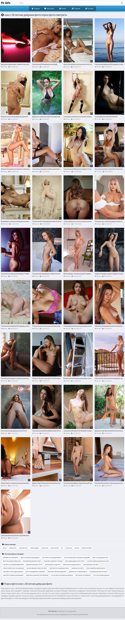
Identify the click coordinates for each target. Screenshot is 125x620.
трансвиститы (23, 548)
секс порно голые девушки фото (51, 557)
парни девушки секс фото (91, 564)
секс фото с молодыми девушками (13, 564)
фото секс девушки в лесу (100, 557)
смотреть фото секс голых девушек (13, 568)
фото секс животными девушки (30, 557)
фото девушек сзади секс (52, 564)
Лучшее (89, 8)
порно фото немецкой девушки (56, 571)
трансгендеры (34, 548)
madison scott (12, 548)
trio (62, 548)
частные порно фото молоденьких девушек (77, 557)
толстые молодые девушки (101, 575)
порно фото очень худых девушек (13, 571)
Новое (62, 8)
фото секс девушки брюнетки (11, 561)
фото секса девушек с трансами (35, 571)
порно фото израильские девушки (13, 575)
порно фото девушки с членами (53, 561)
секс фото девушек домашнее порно (98, 561)
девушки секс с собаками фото (78, 571)
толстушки (69, 548)
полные (76, 548)
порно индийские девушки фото (95, 568)
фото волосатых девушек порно (59, 568)
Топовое (76, 8)
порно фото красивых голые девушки (37, 575)
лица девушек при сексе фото (99, 571)
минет (5, 548)
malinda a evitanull (87, 548)
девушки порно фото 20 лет (34, 564)
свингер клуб (55, 548)
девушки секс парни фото (10, 557)
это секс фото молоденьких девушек (62, 575)
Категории (49, 8)
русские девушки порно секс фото (37, 568)
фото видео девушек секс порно (74, 561)
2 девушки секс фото (77, 568)
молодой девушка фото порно (32, 561)
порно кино (44, 548)
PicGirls (5, 3)
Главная (36, 8)
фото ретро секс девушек (83, 575)
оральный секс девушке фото (72, 564)
